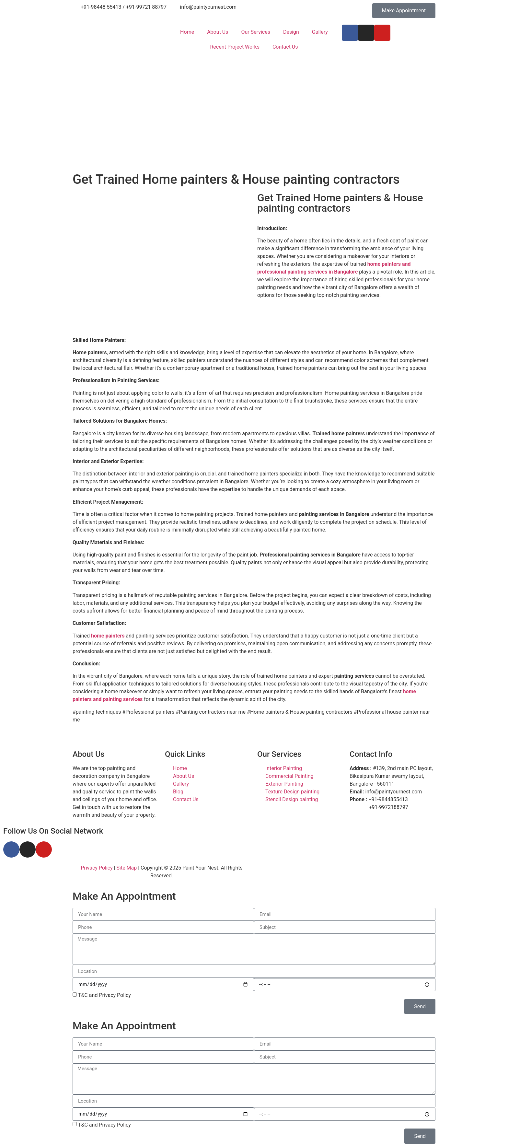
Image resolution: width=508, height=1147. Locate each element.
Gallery (320, 32)
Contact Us (285, 47)
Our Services (255, 32)
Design (291, 32)
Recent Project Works (234, 47)
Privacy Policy (97, 868)
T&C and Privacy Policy (104, 995)
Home (187, 32)
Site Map (127, 868)
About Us (217, 32)
